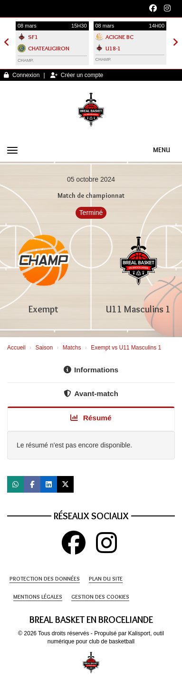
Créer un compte (76, 75)
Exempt (43, 309)
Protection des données (45, 578)
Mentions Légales (37, 596)
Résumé (90, 418)
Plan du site (106, 578)
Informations (91, 370)
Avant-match (91, 393)
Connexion (21, 75)
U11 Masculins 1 (138, 309)
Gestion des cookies (100, 596)
